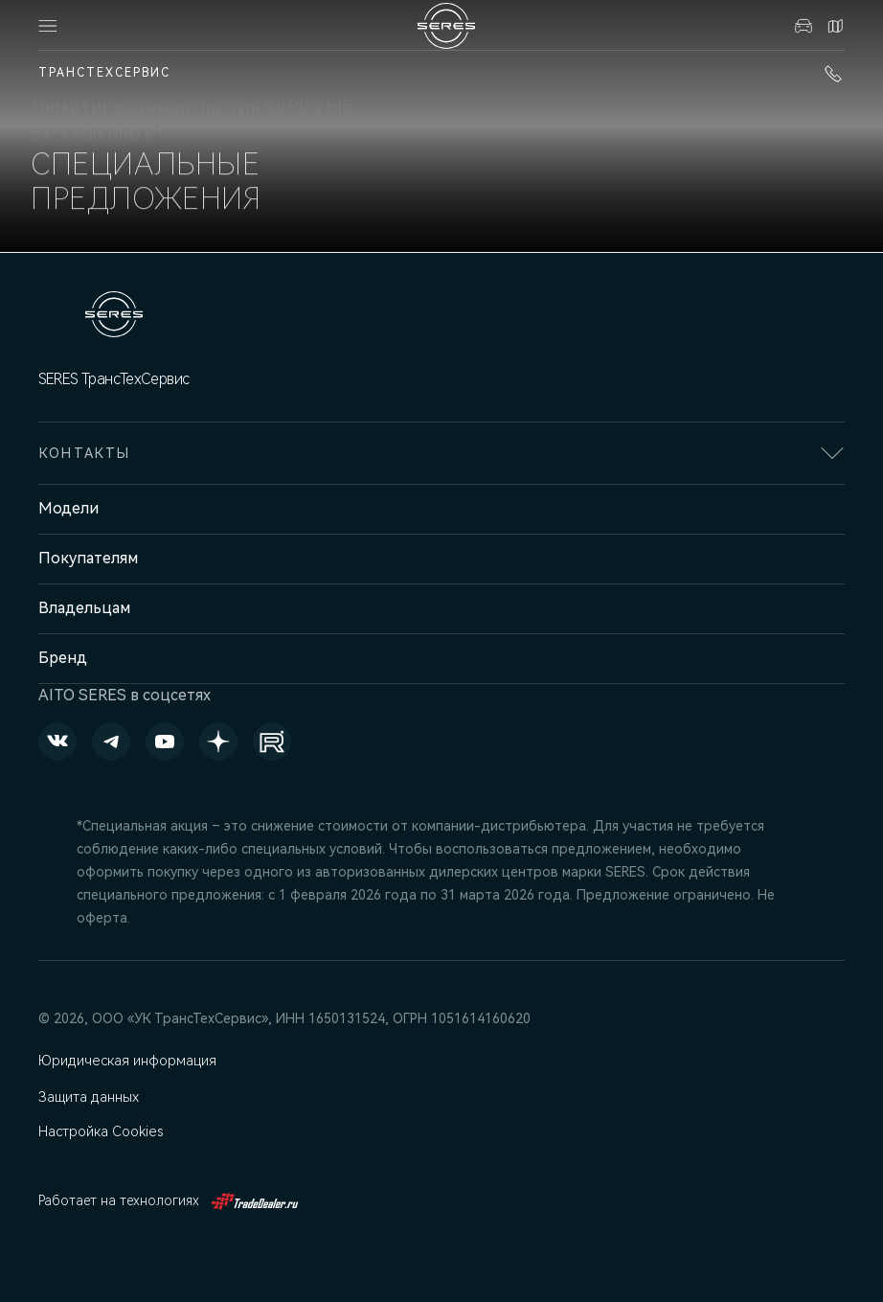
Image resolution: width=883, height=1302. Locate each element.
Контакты (835, 25)
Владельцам (84, 608)
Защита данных (90, 1097)
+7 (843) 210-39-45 (833, 73)
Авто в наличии (803, 25)
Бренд (62, 658)
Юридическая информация (126, 1060)
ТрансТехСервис (104, 73)
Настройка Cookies (100, 1131)
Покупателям (88, 558)
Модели (68, 508)
